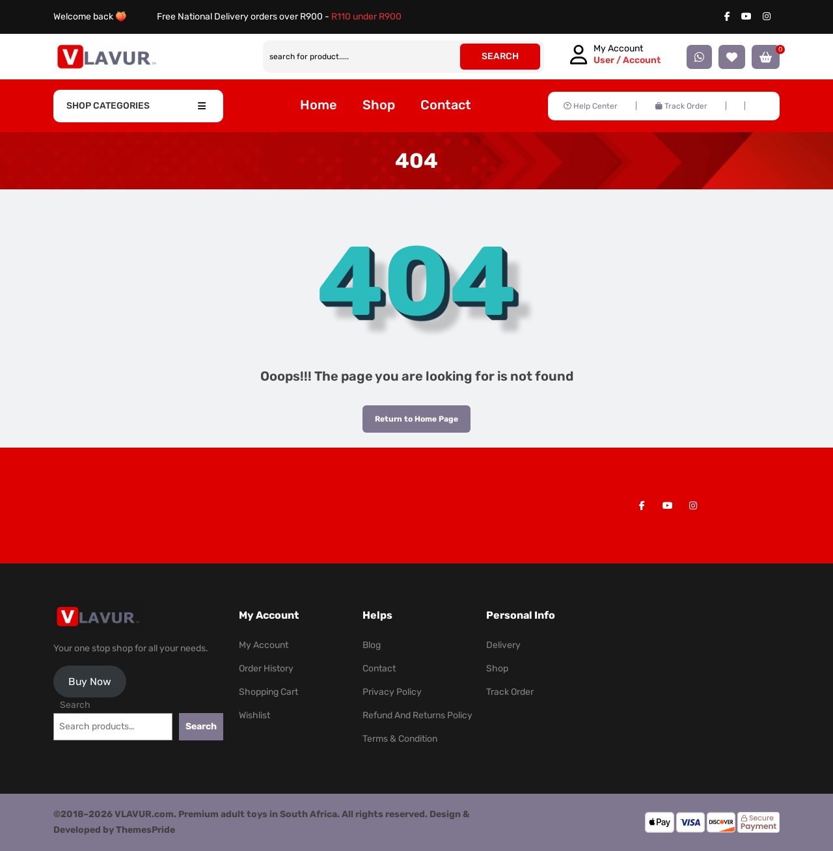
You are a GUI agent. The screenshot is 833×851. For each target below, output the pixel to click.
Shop (378, 105)
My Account (263, 645)
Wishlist (254, 715)
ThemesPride (144, 829)
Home (318, 105)
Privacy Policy (392, 691)
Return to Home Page (410, 414)
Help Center (591, 106)
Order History (266, 668)
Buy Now (89, 681)
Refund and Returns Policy (417, 715)
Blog (371, 645)
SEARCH (500, 56)
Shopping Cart (268, 691)
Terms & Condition (399, 738)
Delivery (503, 645)
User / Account (627, 60)
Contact (445, 105)
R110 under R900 (366, 16)
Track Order (681, 106)
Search (75, 704)
